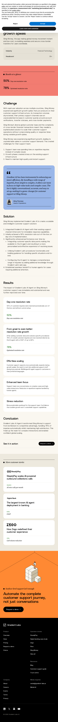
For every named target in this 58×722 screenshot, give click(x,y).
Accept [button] (42, 24)
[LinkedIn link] (4, 709)
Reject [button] (15, 24)
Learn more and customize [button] (29, 28)
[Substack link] (14, 709)
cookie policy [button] (16, 10)
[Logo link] (11, 625)
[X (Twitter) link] (9, 709)
